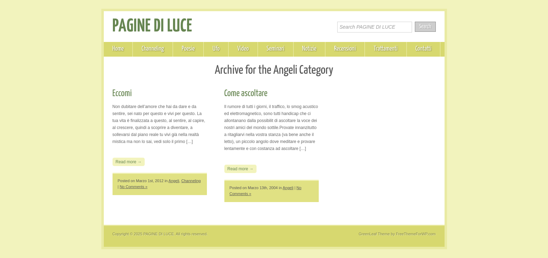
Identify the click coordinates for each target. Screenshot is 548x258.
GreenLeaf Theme (374, 234)
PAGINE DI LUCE (153, 26)
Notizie (309, 49)
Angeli (173, 181)
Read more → (129, 161)
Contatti (424, 49)
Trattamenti (385, 49)
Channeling (153, 49)
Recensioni (345, 49)
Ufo (215, 49)
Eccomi (122, 93)
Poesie (188, 49)
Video (243, 49)
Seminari (275, 49)
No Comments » (133, 187)
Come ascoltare (246, 93)
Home (118, 49)
